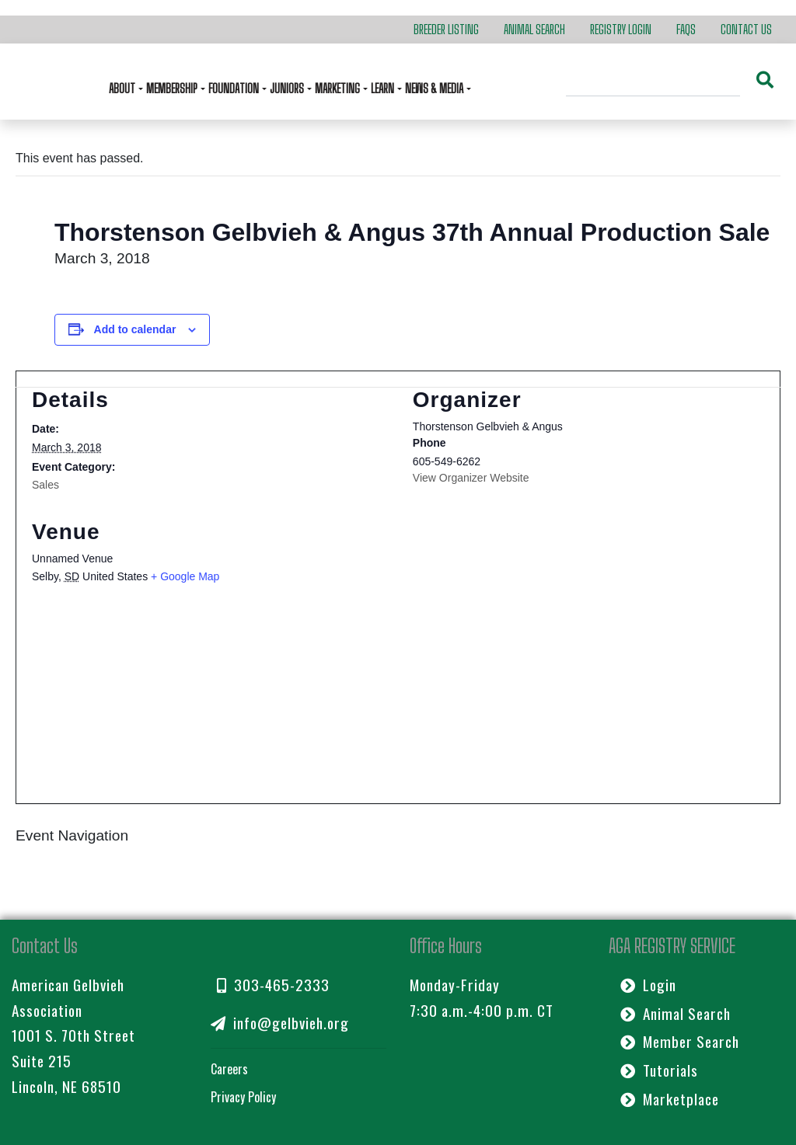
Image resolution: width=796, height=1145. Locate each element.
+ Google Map (185, 576)
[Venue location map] (398, 703)
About (123, 88)
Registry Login (620, 29)
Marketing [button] (338, 88)
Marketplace (669, 1099)
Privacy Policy (243, 1097)
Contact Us (746, 29)
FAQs (686, 29)
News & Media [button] (435, 88)
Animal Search (534, 29)
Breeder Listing (446, 29)
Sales (45, 485)
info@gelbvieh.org (280, 1022)
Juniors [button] (288, 88)
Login (648, 984)
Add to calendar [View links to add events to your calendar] (135, 329)
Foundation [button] (234, 88)
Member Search (679, 1041)
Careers (229, 1069)
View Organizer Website (471, 478)
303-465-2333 (273, 984)
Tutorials (659, 1070)
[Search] (653, 81)
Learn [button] (383, 88)
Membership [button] (173, 88)
